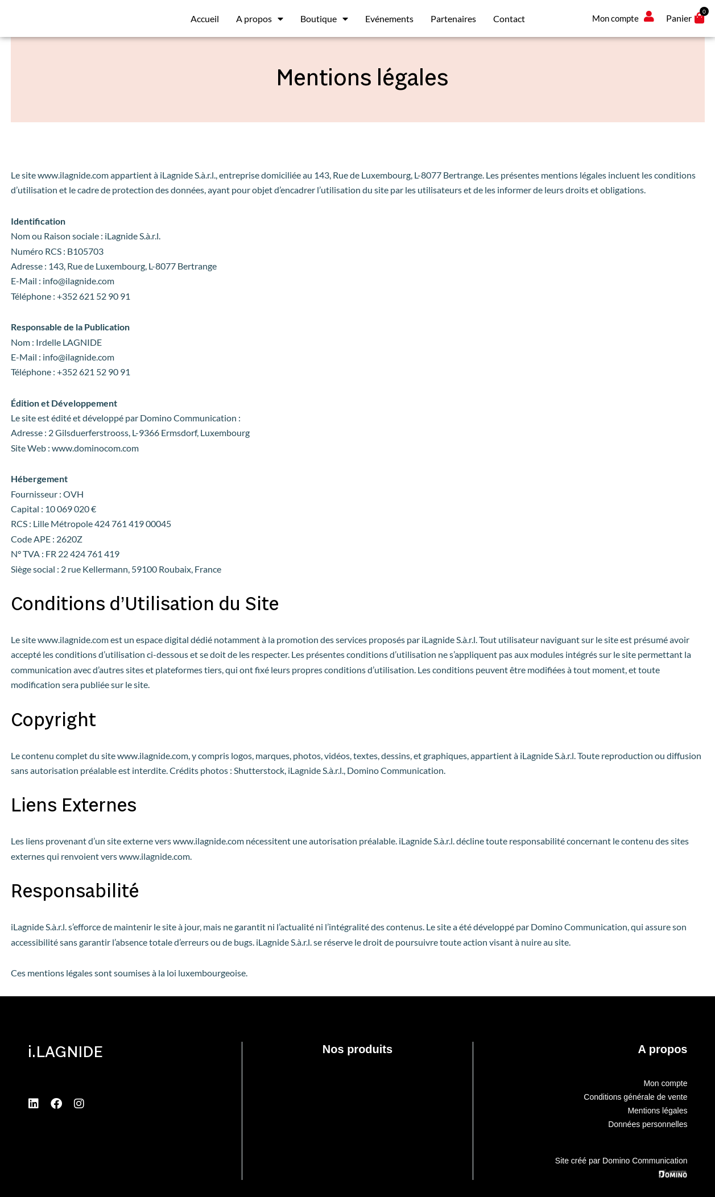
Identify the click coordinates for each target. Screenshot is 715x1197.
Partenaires (453, 18)
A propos (259, 19)
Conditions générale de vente (635, 1096)
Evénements (389, 18)
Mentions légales (657, 1110)
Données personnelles (647, 1124)
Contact (509, 18)
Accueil (205, 18)
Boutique (324, 19)
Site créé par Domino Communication (621, 1160)
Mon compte (665, 1083)
